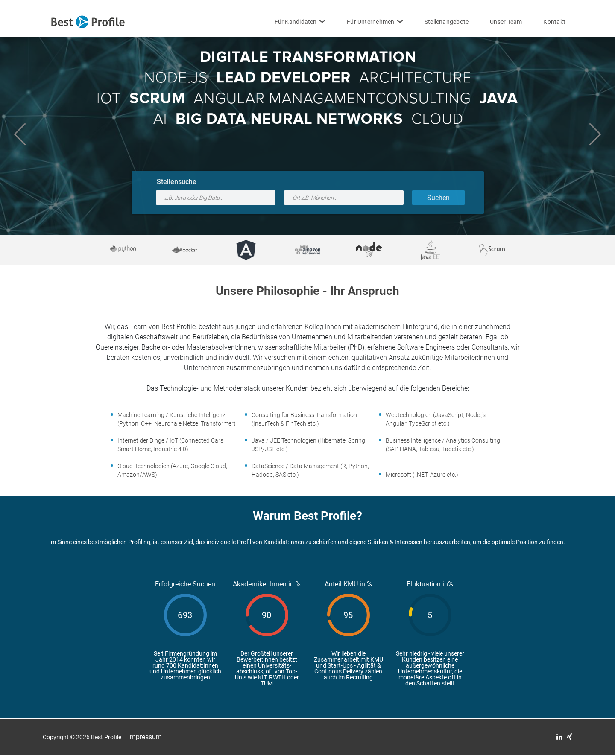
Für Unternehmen (370, 21)
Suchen (438, 198)
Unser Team (506, 21)
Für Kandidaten (296, 21)
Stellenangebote (447, 21)
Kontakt (554, 21)
